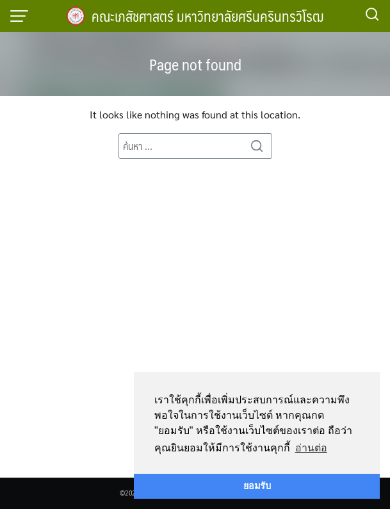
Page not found (195, 64)
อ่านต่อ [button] (311, 447)
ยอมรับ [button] (257, 486)
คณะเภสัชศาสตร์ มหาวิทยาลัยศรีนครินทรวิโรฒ (208, 16)
